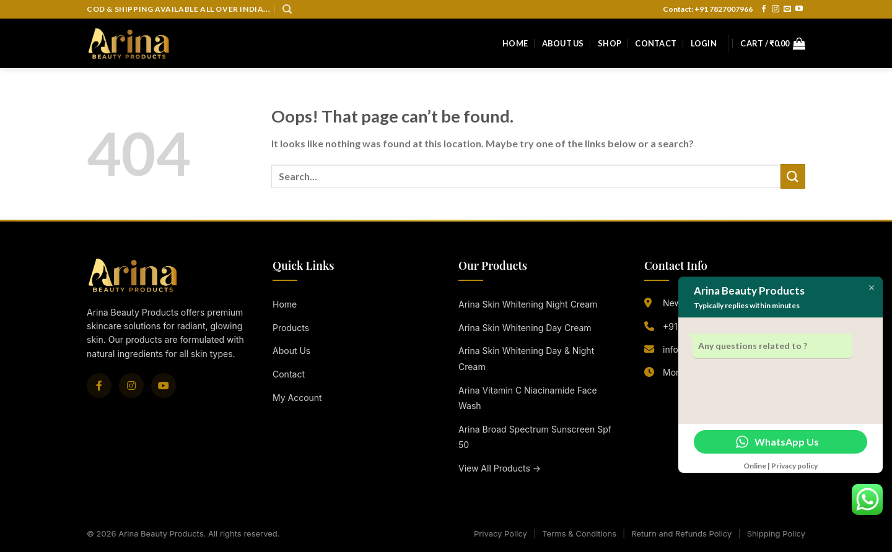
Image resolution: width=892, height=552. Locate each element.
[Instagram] (131, 385)
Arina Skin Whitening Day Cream (525, 327)
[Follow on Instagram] (775, 9)
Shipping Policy (776, 533)
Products (291, 327)
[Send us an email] (787, 9)
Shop (609, 43)
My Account (297, 397)
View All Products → (499, 468)
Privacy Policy (500, 533)
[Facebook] (99, 385)
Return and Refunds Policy (681, 533)
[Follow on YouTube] (799, 9)
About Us (563, 43)
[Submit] (792, 176)
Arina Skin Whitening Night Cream (527, 304)
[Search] (287, 9)
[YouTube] (163, 385)
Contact (655, 43)
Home (515, 43)
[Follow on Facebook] (763, 9)
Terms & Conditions (579, 533)
